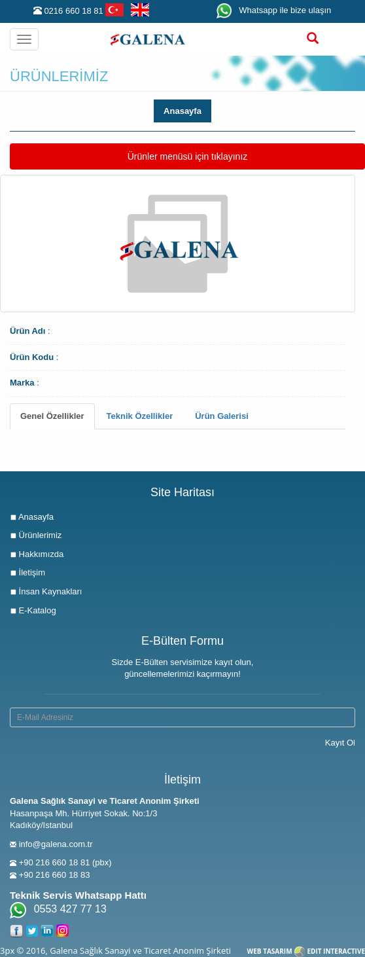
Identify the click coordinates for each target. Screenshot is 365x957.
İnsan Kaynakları (46, 591)
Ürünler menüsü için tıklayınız (187, 155)
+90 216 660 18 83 (54, 875)
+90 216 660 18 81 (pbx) (65, 862)
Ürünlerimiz (35, 535)
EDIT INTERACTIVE (336, 951)
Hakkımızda (36, 554)
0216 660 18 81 (73, 11)
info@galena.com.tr (56, 844)
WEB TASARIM (269, 951)
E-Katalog (33, 610)
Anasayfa (182, 111)
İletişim (27, 572)
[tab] (52, 416)
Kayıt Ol (340, 743)
